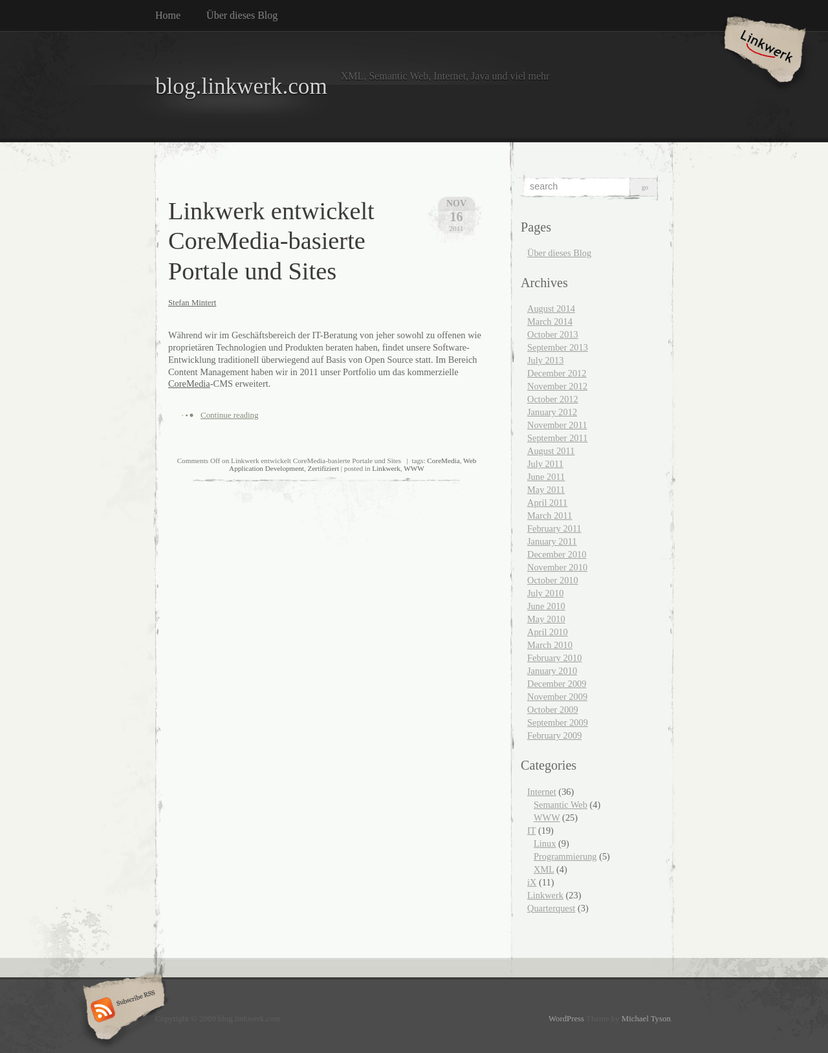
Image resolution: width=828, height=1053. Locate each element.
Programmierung (565, 856)
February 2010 (554, 658)
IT (531, 830)
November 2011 (557, 425)
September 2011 (557, 438)
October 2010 (552, 580)
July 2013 (545, 360)
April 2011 (547, 502)
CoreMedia (189, 383)
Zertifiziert (323, 468)
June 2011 (546, 477)
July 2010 (545, 593)
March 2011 (549, 515)
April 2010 (547, 632)
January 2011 (552, 541)
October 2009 (552, 709)
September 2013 (557, 347)
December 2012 (557, 373)
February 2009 (554, 735)
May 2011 (546, 489)
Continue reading (230, 415)
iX (531, 882)
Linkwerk (386, 468)
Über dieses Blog (242, 15)
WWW (414, 468)
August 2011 (550, 451)
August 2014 (551, 308)
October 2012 (552, 399)
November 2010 (557, 567)
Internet (541, 792)
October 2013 (552, 334)
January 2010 (552, 671)
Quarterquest (551, 908)
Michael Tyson (646, 1018)
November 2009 (557, 696)
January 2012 (552, 412)
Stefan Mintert (192, 302)
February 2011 (554, 528)
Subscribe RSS (122, 1011)
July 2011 (545, 464)
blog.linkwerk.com (241, 86)
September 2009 (557, 722)
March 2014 (549, 321)
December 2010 (557, 554)
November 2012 (557, 386)
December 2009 (557, 683)
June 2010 (546, 606)
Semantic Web (560, 804)
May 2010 (546, 619)
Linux (545, 843)
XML (544, 869)
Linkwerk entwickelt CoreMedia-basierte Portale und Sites (271, 240)
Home (167, 15)
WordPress (566, 1018)
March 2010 (549, 645)
